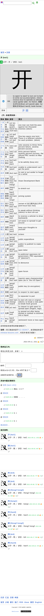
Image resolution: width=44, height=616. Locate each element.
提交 (19, 377)
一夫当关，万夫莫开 (2, 127)
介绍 (7, 604)
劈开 (2, 307)
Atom (26, 604)
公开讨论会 (2, 271)
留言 (32, 604)
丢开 (2, 173)
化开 (2, 313)
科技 (16, 600)
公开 (2, 245)
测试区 (5, 395)
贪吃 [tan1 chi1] (9, 387)
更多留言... (5, 427)
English (38, 604)
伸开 (2, 188)
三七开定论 (2, 154)
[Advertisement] (22, 28)
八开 (2, 234)
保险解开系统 (2, 196)
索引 (12, 604)
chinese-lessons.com (9, 333)
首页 (2, 52)
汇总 (7, 600)
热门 (16, 604)
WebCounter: (15, 613)
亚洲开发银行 (2, 181)
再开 (2, 292)
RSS (21, 604)
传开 (2, 222)
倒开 (2, 217)
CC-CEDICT (24, 330)
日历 (2, 600)
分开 (2, 296)
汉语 (8, 52)
